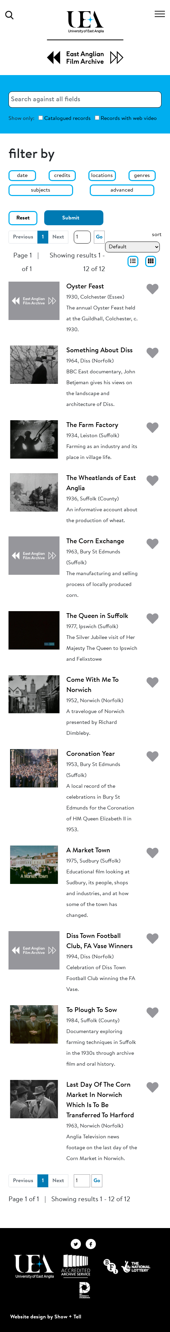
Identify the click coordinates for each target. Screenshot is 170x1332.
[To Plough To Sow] (34, 1024)
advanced (122, 190)
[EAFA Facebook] (92, 1244)
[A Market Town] (34, 864)
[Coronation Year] (34, 768)
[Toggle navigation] (160, 15)
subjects (40, 190)
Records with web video (126, 118)
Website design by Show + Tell (45, 1317)
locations (102, 175)
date (22, 175)
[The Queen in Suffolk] (34, 630)
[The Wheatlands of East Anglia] (34, 492)
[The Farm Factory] (34, 439)
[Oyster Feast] (34, 300)
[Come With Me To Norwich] (34, 694)
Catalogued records (64, 118)
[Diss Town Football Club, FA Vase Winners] (34, 950)
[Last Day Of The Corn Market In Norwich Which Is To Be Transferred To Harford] (34, 1099)
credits (62, 175)
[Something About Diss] (34, 364)
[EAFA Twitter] (78, 1244)
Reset (23, 218)
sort (157, 234)
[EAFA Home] (85, 37)
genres (142, 175)
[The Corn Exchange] (34, 555)
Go (99, 237)
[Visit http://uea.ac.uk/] (34, 1266)
